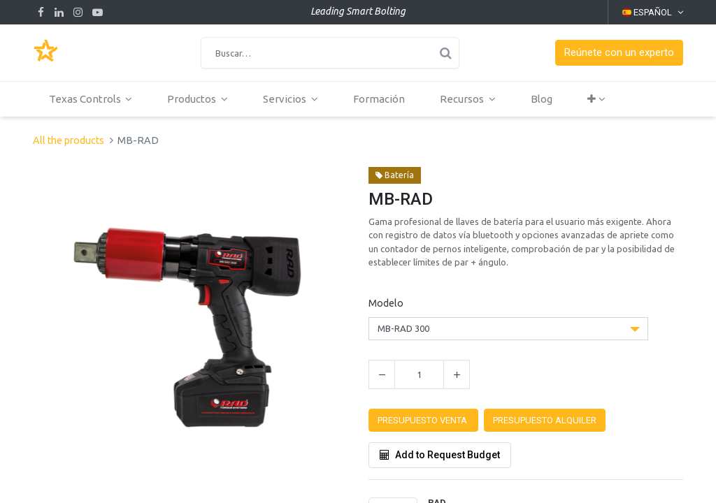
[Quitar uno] (381, 374)
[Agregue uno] (456, 374)
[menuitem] (380, 99)
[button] (619, 53)
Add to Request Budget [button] (440, 454)
